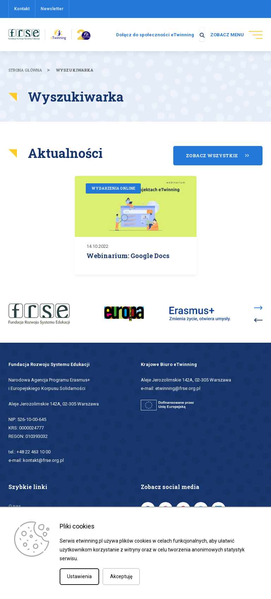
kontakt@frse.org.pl (43, 458)
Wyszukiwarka (74, 73)
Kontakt (22, 8)
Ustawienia (79, 576)
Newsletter (52, 8)
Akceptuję (121, 576)
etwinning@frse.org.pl (177, 386)
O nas (14, 504)
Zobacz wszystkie (212, 154)
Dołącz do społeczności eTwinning (143, 36)
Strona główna (25, 73)
